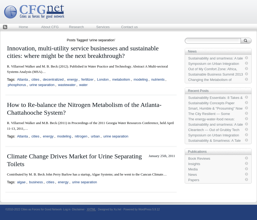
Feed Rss (5, 27)
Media (193, 169)
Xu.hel (117, 209)
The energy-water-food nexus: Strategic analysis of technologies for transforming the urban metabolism (214, 119)
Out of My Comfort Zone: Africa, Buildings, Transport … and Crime (214, 69)
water (83, 85)
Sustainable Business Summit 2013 (215, 74)
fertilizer (87, 79)
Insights (194, 164)
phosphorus (17, 85)
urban (95, 136)
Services (103, 27)
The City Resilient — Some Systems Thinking (209, 114)
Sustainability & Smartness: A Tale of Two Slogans (214, 141)
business (36, 182)
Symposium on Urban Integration (213, 64)
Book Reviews (199, 158)
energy (72, 79)
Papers (193, 180)
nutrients (158, 79)
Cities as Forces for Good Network (41, 209)
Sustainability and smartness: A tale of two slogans (215, 58)
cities (35, 79)
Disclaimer (78, 209)
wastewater (67, 85)
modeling (141, 79)
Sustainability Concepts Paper (211, 103)
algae (21, 182)
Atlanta (22, 79)
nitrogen (81, 136)
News (192, 175)
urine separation (41, 85)
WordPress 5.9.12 (149, 209)
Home (23, 27)
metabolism (121, 79)
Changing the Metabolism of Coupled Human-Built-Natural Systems (211, 80)
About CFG (50, 27)
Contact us (129, 27)
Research (76, 27)
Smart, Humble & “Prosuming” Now (215, 108)
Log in (66, 209)
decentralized (53, 79)
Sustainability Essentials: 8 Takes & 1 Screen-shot (215, 98)
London (103, 79)
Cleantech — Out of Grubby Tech (213, 130)
